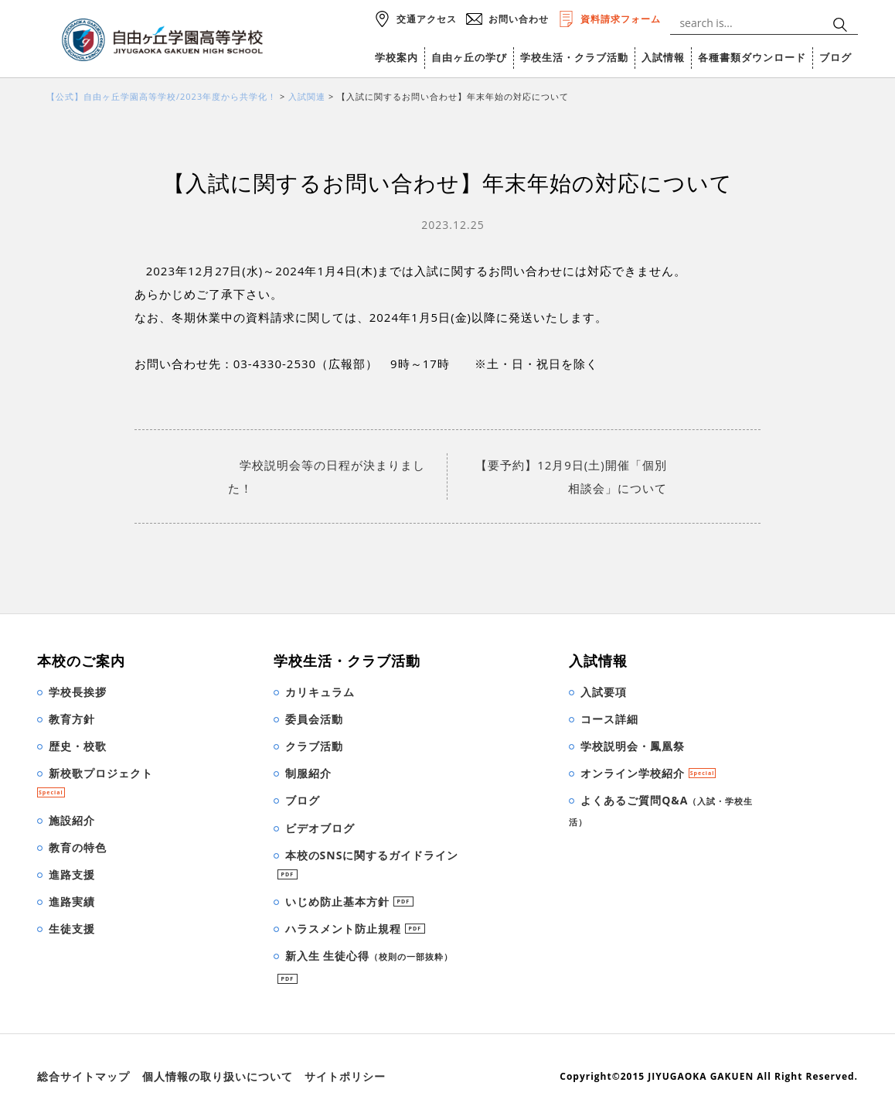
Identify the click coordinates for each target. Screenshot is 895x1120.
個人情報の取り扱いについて (217, 1076)
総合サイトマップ (83, 1076)
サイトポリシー (345, 1076)
